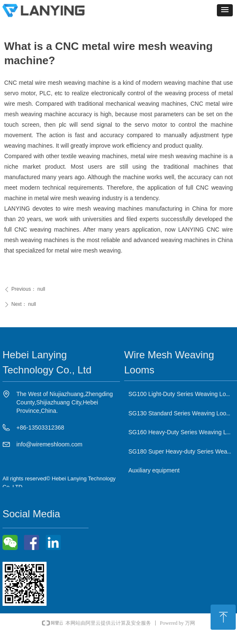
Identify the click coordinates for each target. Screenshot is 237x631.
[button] (225, 10)
